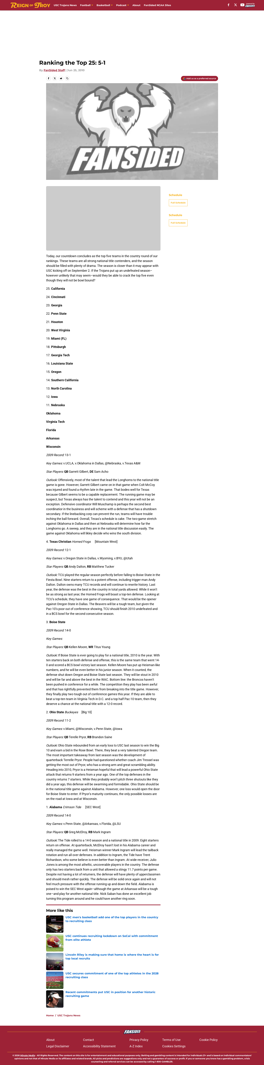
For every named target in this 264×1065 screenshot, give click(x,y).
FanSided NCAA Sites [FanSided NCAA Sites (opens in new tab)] (157, 5)
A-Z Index (136, 1046)
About (136, 5)
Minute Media (27, 1055)
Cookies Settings (173, 1046)
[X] (235, 4)
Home (50, 1015)
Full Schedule (178, 202)
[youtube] (242, 4)
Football (85, 5)
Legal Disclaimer (57, 1046)
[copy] (67, 78)
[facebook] (228, 4)
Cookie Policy (208, 1040)
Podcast (121, 5)
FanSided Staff (54, 70)
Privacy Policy (138, 1040)
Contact (88, 1040)
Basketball (103, 5)
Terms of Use (171, 1040)
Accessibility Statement (99, 1046)
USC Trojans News (65, 5)
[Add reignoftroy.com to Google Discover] (199, 78)
